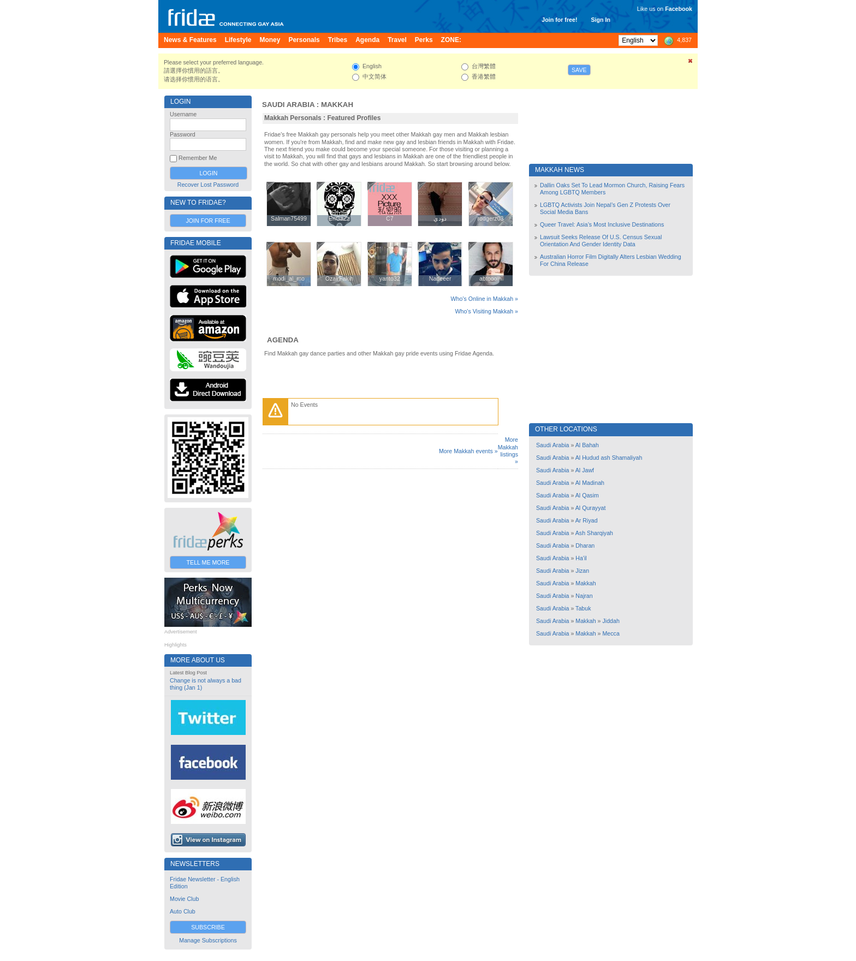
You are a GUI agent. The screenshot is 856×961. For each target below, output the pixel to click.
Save (579, 70)
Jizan (582, 570)
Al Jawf (584, 470)
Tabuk (583, 608)
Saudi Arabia (288, 104)
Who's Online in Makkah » (484, 298)
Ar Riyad (586, 520)
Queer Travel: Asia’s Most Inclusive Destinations (602, 224)
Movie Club (184, 898)
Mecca (610, 633)
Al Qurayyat (590, 508)
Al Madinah (589, 482)
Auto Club (182, 911)
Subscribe (208, 927)
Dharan (585, 545)
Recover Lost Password (208, 184)
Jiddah (610, 621)
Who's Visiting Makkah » (486, 311)
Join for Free (208, 220)
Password (182, 134)
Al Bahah (587, 445)
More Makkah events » (468, 451)
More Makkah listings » (508, 450)
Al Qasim (587, 495)
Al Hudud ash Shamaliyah (609, 457)
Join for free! (559, 19)
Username (183, 114)
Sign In (600, 19)
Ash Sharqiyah (594, 533)
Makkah (337, 104)
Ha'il (580, 558)
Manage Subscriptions (207, 940)
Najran (583, 595)
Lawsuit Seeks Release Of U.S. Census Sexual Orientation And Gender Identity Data (601, 240)
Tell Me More (208, 562)
